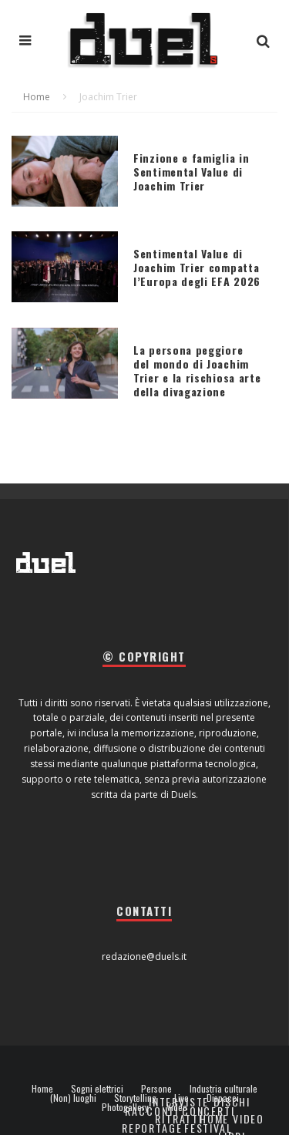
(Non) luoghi (73, 1098)
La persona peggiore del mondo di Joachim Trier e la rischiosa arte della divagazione (197, 371)
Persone (156, 1088)
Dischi (231, 1101)
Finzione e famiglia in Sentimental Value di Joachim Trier (191, 172)
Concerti (208, 1111)
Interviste (179, 1101)
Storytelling (135, 1098)
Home (42, 1088)
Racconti (152, 1111)
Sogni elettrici (97, 1088)
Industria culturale (223, 1088)
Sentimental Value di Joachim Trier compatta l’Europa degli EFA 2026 (196, 267)
